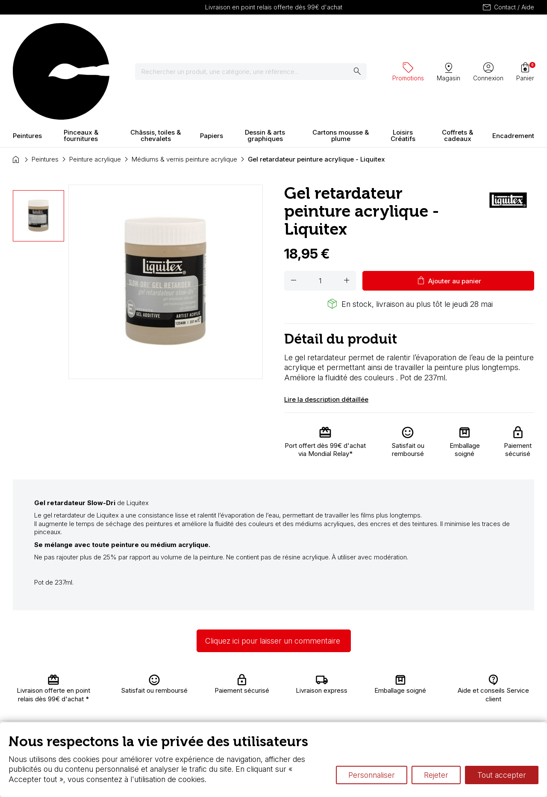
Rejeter (436, 775)
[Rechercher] (256, 34)
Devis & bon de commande (253, 719)
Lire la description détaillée (326, 324)
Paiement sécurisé (167, 711)
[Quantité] (320, 206)
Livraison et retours (170, 685)
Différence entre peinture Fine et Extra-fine (392, 698)
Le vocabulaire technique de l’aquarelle (387, 690)
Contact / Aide (508, 7)
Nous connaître (175, 698)
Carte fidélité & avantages (252, 685)
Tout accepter (501, 775)
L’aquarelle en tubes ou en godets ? (382, 681)
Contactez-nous (506, 689)
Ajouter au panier (448, 206)
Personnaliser (371, 775)
